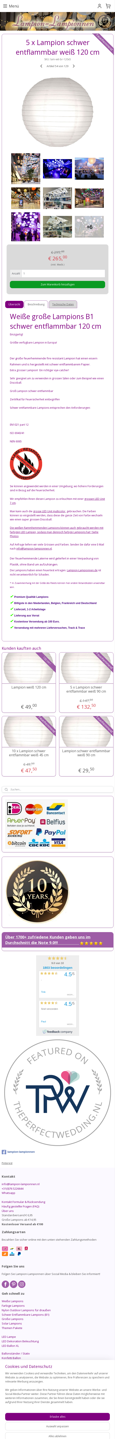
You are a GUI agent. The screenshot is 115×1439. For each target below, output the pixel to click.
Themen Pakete (12, 1328)
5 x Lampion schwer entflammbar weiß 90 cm (86, 689)
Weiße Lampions (12, 1301)
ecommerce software (82, 1424)
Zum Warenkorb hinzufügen (58, 284)
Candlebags (9, 1371)
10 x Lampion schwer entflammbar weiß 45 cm (29, 753)
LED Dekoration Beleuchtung (20, 1341)
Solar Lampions (12, 1323)
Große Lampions (12, 1319)
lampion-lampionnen (18, 1152)
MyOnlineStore (57, 1431)
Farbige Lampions (13, 1306)
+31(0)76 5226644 (12, 1188)
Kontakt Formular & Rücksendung (23, 1202)
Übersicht (14, 304)
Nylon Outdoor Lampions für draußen (26, 1310)
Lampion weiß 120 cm (28, 687)
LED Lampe (9, 1337)
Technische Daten (63, 304)
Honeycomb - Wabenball (18, 1367)
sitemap (56, 1424)
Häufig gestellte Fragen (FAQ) (20, 1206)
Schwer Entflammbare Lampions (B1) (25, 1315)
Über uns (8, 1211)
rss (65, 1424)
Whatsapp (8, 1193)
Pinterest (7, 1163)
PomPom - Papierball (15, 1362)
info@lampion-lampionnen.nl (21, 1184)
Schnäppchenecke (14, 1380)
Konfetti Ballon (11, 1358)
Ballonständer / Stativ (16, 1353)
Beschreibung (36, 304)
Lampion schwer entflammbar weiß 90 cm (86, 753)
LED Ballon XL (10, 1346)
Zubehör (7, 1376)
